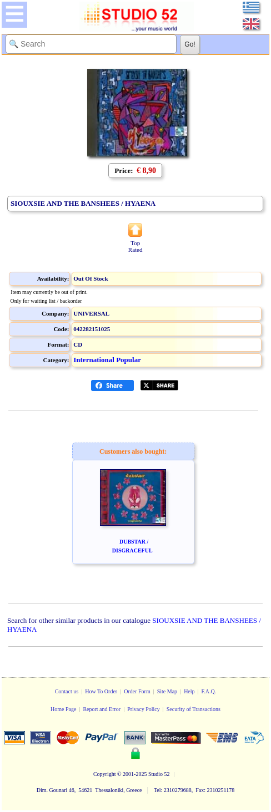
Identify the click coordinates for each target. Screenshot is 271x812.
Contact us (67, 691)
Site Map (167, 691)
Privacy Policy (143, 709)
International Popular (107, 360)
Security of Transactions (193, 709)
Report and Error (102, 709)
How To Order (101, 691)
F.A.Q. (209, 691)
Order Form (137, 691)
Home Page (63, 709)
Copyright (104, 774)
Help (189, 691)
